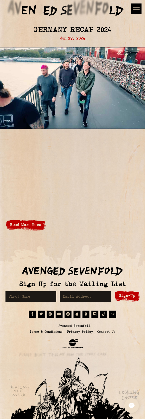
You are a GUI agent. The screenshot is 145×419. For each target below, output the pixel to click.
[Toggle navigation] (136, 8)
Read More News (25, 225)
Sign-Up (127, 295)
